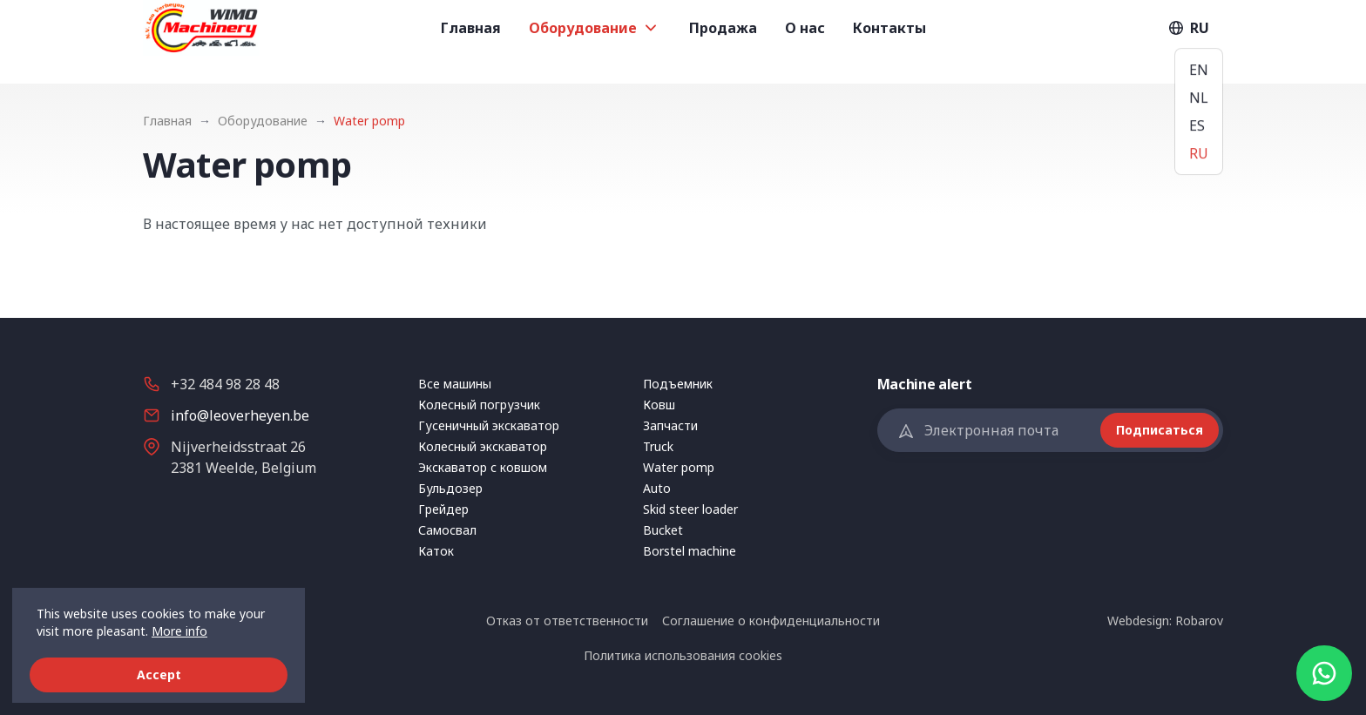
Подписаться (1159, 430)
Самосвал (447, 530)
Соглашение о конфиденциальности (771, 620)
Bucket (663, 530)
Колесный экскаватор (482, 446)
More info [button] (179, 631)
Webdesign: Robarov (1165, 620)
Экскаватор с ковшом (482, 467)
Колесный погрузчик (479, 404)
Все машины (454, 383)
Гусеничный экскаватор (488, 425)
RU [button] (1187, 41)
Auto (657, 488)
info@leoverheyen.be (240, 415)
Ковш (659, 404)
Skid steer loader (690, 509)
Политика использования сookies (683, 655)
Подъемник (678, 383)
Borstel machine (689, 551)
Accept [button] (159, 674)
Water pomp (678, 467)
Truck (658, 446)
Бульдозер (450, 488)
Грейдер (443, 509)
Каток (436, 551)
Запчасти (670, 425)
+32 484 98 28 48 (225, 384)
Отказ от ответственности (567, 620)
